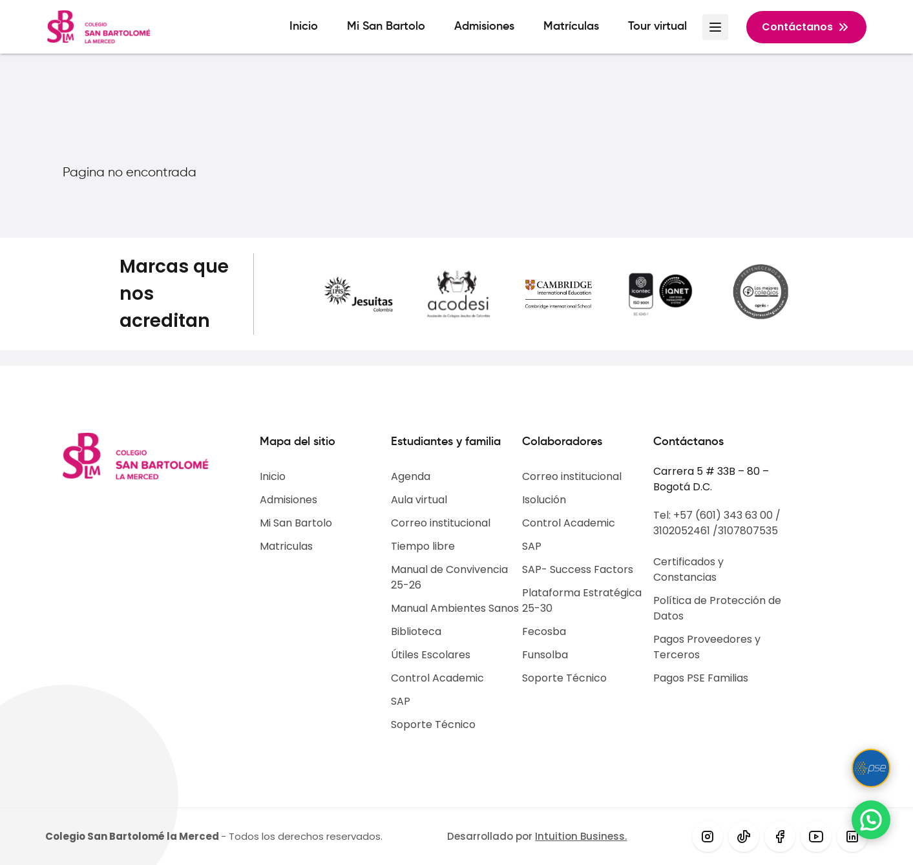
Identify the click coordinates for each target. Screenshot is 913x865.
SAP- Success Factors (577, 569)
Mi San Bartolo (386, 26)
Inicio (303, 26)
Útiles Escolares (430, 654)
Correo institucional (440, 523)
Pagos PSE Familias (700, 678)
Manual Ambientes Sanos (455, 608)
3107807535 (748, 530)
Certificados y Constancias (688, 569)
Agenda (410, 476)
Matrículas (571, 26)
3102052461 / (685, 530)
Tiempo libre (423, 546)
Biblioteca (416, 631)
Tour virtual (657, 26)
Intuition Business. (581, 836)
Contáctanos (806, 27)
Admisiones (484, 26)
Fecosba (544, 631)
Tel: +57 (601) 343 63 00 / (717, 515)
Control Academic (437, 678)
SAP (400, 701)
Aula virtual (419, 499)
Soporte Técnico (433, 724)
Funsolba (545, 654)
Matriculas (286, 546)
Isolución (544, 499)
